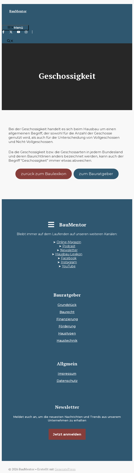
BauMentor (18, 11)
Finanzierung (67, 319)
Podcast (68, 246)
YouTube (69, 266)
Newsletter (69, 250)
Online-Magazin (69, 242)
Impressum (67, 374)
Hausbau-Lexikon (68, 254)
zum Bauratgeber (96, 174)
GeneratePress (65, 469)
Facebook (68, 258)
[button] (10, 41)
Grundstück (67, 305)
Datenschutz (67, 381)
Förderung (67, 326)
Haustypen (67, 333)
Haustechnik (67, 341)
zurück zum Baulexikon (43, 174)
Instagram (69, 262)
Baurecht (67, 312)
